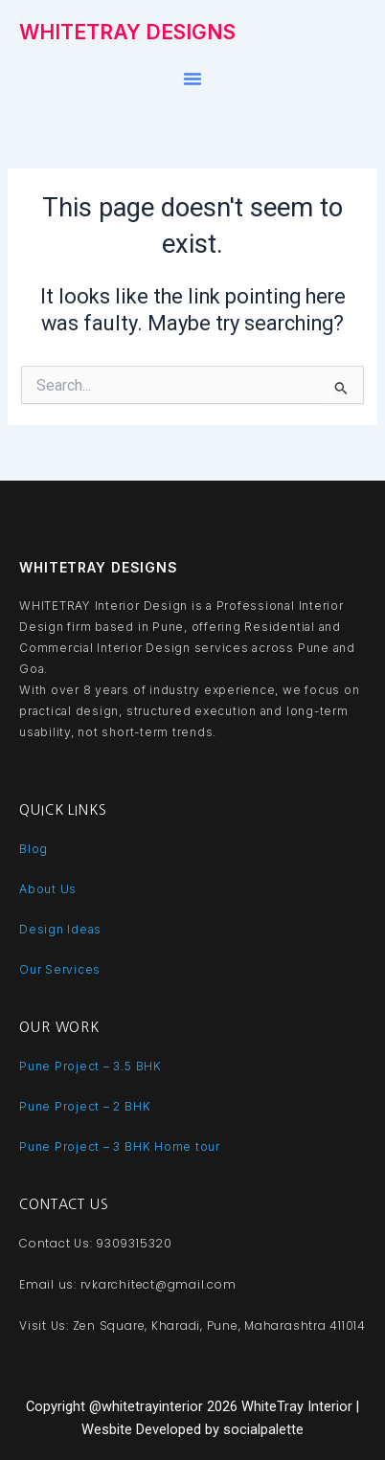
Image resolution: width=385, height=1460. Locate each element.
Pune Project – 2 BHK (84, 1106)
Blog (33, 849)
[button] (192, 78)
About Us (48, 889)
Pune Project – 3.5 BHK (90, 1066)
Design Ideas (60, 929)
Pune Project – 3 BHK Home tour (119, 1146)
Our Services (60, 969)
